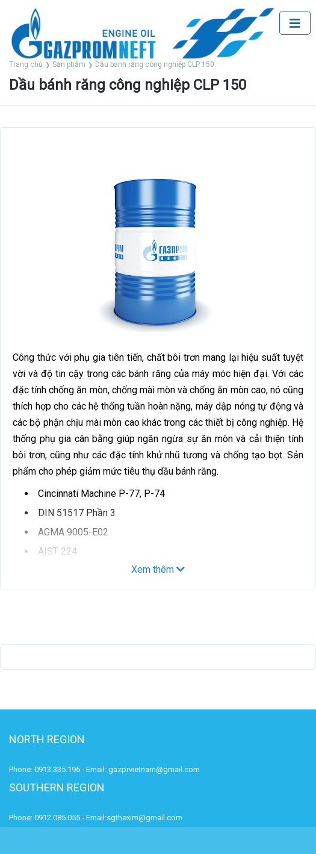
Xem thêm (158, 569)
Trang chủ (26, 64)
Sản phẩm (68, 64)
